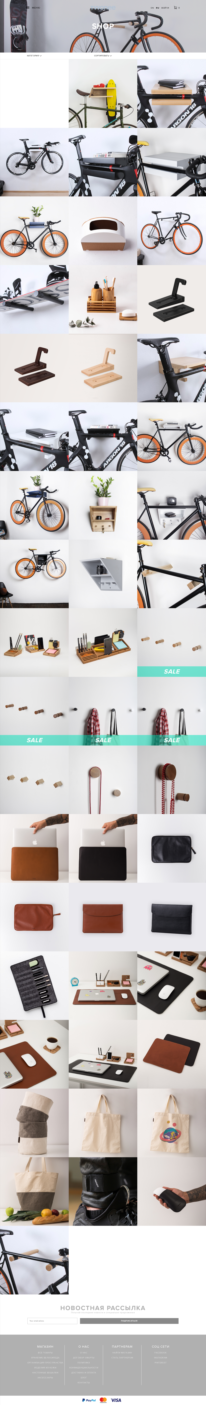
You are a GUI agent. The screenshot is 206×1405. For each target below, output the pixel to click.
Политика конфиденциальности (83, 1365)
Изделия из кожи (45, 1368)
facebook (160, 1353)
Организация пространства (45, 1363)
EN (152, 8)
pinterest (161, 1363)
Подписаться (129, 1321)
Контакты (84, 1382)
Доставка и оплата (83, 1373)
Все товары (45, 1353)
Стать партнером (122, 1358)
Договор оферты (84, 1358)
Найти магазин (122, 1353)
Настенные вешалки (45, 1373)
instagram (160, 1358)
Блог (84, 1378)
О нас (83, 1353)
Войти (165, 8)
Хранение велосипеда (45, 1358)
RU (157, 8)
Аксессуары (45, 1378)
